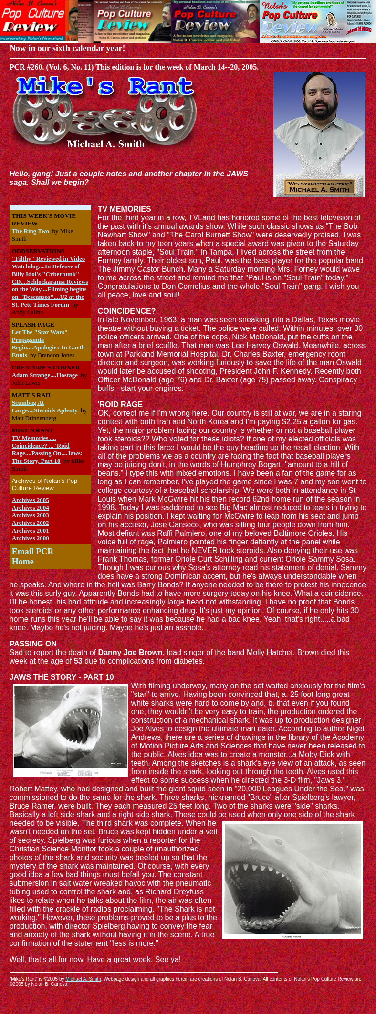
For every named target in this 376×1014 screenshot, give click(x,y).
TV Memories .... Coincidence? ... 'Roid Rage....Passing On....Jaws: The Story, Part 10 (47, 449)
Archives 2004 (30, 507)
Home (23, 561)
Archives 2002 (30, 522)
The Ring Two (30, 231)
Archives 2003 (30, 515)
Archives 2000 (30, 538)
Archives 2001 (30, 530)
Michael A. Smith (83, 979)
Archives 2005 (30, 499)
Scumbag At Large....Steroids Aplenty (45, 406)
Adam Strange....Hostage (45, 375)
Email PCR (33, 551)
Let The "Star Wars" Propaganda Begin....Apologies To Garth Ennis (48, 343)
